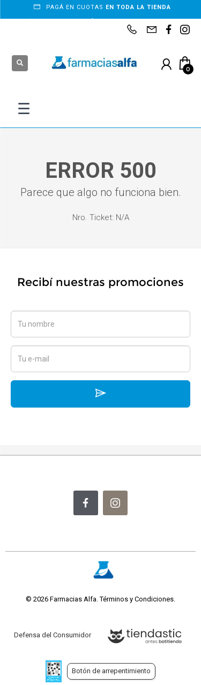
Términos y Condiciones (137, 599)
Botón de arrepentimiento (111, 671)
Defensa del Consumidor (52, 635)
